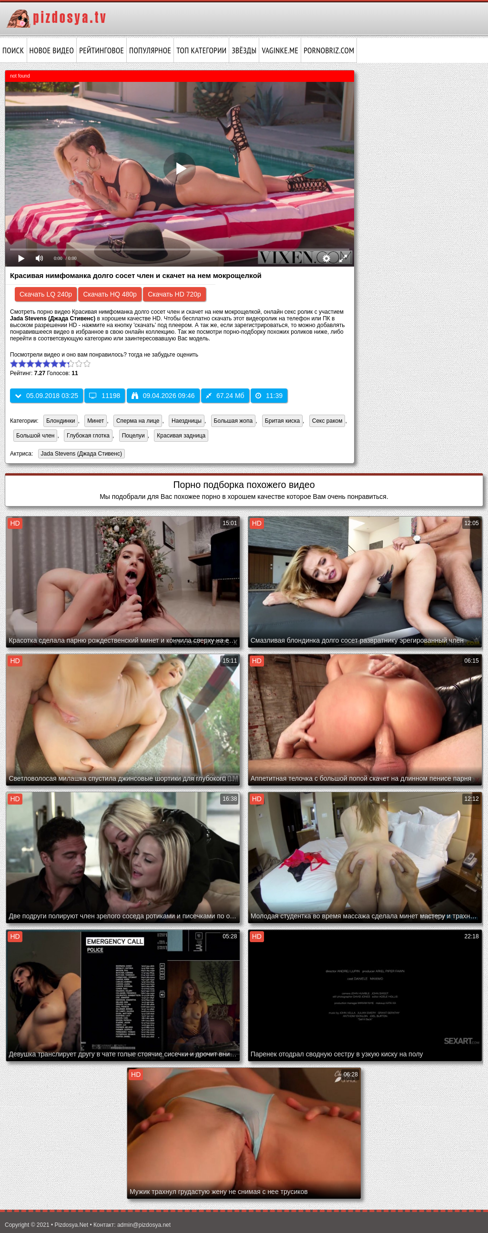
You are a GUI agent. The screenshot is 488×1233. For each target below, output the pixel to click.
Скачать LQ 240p (46, 294)
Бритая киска (282, 421)
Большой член (35, 435)
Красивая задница (181, 435)
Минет (95, 421)
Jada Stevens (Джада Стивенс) (80, 454)
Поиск (13, 50)
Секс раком (327, 421)
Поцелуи (133, 435)
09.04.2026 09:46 (163, 395)
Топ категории (201, 50)
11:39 (269, 395)
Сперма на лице (138, 421)
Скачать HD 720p (174, 294)
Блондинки (60, 421)
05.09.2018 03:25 (46, 395)
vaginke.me (280, 50)
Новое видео (52, 50)
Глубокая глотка (88, 435)
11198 (104, 395)
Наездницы (187, 421)
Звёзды (244, 50)
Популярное (150, 50)
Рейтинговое (101, 50)
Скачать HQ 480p (109, 294)
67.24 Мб (225, 395)
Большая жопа (233, 421)
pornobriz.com (329, 50)
